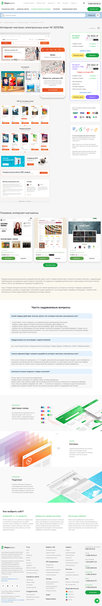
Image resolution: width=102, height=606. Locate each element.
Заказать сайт (94, 9)
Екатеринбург (89, 585)
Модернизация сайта (69, 9)
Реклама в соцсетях (51, 590)
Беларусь (69, 592)
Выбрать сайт (41, 3)
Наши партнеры (30, 594)
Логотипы (56, 9)
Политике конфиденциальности (9, 600)
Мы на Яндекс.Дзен (71, 584)
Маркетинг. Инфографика (72, 582)
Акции (48, 595)
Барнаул (87, 566)
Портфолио (29, 555)
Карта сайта (4, 580)
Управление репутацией (52, 572)
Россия (69, 600)
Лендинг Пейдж (30, 582)
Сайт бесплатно (30, 599)
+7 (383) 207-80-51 (91, 574)
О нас (27, 552)
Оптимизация (49, 567)
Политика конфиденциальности (9, 579)
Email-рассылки (70, 560)
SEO (58, 3)
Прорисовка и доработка (72, 575)
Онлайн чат (69, 557)
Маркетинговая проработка (53, 570)
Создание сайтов (28, 3)
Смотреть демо (78, 55)
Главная (68, 550)
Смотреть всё (50, 265)
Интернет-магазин (31, 587)
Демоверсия (8, 258)
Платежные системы (31, 573)
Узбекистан (70, 597)
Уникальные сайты (7, 9)
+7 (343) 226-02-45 (91, 587)
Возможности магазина (32, 570)
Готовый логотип (70, 572)
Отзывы (28, 560)
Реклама (65, 3)
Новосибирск (88, 572)
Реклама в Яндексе (70, 552)
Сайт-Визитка (29, 580)
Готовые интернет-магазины (41, 9)
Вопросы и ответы (31, 568)
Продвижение (49, 565)
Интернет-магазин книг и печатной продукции (50, 252)
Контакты (28, 563)
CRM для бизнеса (70, 555)
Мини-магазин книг (7, 252)
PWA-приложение (70, 565)
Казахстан (70, 594)
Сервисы (73, 3)
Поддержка (29, 565)
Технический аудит (51, 575)
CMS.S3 (28, 557)
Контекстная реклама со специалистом (52, 583)
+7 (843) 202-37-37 (91, 581)
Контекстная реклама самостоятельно (51, 587)
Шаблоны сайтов (23, 9)
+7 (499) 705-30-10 (91, 555)
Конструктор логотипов (72, 563)
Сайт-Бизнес (29, 585)
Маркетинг (51, 3)
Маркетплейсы (51, 599)
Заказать (92, 55)
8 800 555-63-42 (94, 4)
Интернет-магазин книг (77, 252)
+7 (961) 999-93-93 (91, 568)
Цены (27, 550)
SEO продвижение (52, 562)
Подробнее (23, 258)
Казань (87, 578)
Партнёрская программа (32, 597)
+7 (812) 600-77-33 (91, 562)
